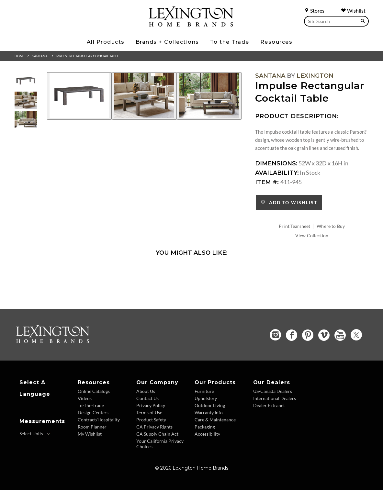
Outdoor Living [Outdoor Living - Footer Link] (210, 405)
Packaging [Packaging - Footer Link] (205, 426)
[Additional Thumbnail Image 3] (26, 119)
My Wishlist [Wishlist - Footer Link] (90, 434)
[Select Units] (35, 433)
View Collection (311, 235)
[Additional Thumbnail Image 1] (26, 80)
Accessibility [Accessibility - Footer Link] (207, 434)
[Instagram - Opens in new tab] (275, 334)
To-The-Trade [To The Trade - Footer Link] (91, 405)
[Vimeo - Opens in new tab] (324, 335)
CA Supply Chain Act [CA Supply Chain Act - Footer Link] (157, 434)
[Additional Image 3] (209, 96)
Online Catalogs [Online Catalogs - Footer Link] (94, 391)
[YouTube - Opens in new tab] (340, 335)
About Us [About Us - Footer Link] (145, 391)
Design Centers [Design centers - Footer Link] (93, 412)
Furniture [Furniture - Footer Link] (204, 391)
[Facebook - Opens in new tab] (291, 335)
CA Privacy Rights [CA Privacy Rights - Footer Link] (154, 426)
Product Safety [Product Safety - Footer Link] (151, 419)
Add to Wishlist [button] (291, 202)
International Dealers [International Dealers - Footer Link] (274, 398)
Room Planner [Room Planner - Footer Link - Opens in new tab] (92, 426)
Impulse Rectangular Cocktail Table (87, 56)
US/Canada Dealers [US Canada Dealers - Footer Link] (272, 391)
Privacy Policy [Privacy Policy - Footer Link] (150, 405)
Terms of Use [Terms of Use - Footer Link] (149, 412)
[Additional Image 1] (79, 96)
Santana (40, 56)
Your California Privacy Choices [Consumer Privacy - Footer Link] (160, 443)
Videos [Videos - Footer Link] (85, 398)
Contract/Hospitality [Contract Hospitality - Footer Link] (99, 419)
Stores (314, 10)
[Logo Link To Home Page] (191, 24)
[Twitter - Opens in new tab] (356, 334)
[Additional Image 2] (144, 96)
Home (20, 56)
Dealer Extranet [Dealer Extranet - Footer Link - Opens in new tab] (269, 405)
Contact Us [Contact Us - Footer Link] (147, 398)
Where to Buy (331, 226)
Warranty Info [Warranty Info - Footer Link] (209, 412)
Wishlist (353, 10)
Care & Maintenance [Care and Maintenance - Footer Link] (215, 419)
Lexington (315, 75)
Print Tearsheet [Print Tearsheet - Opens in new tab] (294, 226)
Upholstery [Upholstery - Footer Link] (206, 398)
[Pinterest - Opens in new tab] (307, 335)
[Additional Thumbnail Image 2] (26, 100)
